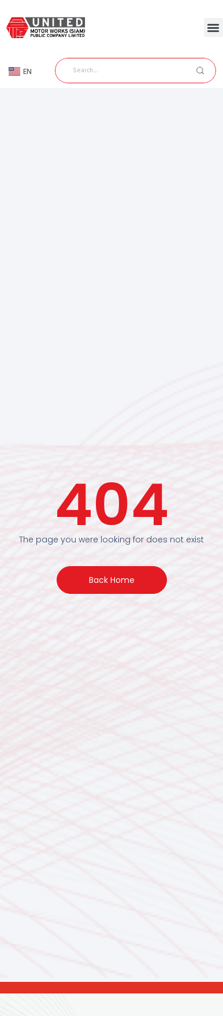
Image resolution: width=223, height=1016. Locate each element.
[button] (213, 27)
